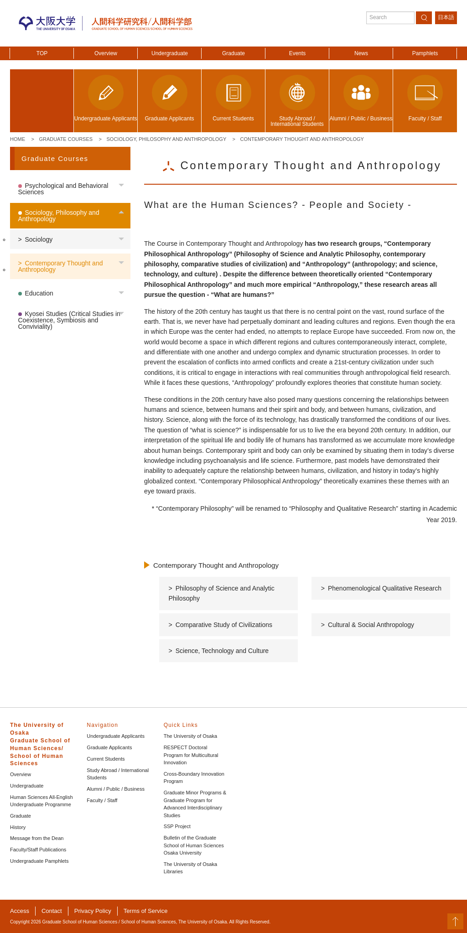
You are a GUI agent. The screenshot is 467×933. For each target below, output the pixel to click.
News (361, 53)
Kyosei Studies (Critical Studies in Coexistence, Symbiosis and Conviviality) (69, 320)
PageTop (455, 921)
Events (297, 53)
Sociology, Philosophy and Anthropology (167, 139)
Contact (52, 910)
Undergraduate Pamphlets (39, 861)
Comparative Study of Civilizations (224, 624)
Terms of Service (146, 910)
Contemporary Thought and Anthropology (302, 139)
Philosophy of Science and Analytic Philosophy (222, 593)
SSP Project (177, 826)
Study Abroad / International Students (118, 774)
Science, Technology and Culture (222, 650)
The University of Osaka (190, 736)
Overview (105, 53)
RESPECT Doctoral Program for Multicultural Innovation (191, 755)
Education (39, 293)
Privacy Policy (92, 910)
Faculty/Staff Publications (38, 849)
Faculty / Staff (102, 800)
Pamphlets (425, 53)
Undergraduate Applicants (116, 736)
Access (19, 910)
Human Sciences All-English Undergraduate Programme (41, 801)
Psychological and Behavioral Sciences (63, 189)
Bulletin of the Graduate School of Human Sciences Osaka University (194, 845)
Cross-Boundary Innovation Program (194, 777)
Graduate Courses (66, 139)
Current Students (106, 759)
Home (17, 139)
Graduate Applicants (109, 747)
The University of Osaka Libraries (190, 868)
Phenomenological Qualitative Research (384, 588)
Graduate (233, 53)
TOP (41, 53)
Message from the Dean (36, 838)
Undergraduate (169, 53)
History (18, 827)
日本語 (446, 17)
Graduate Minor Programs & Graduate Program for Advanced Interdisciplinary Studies (195, 804)
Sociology (39, 239)
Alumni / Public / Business (116, 789)
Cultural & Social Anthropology (371, 624)
